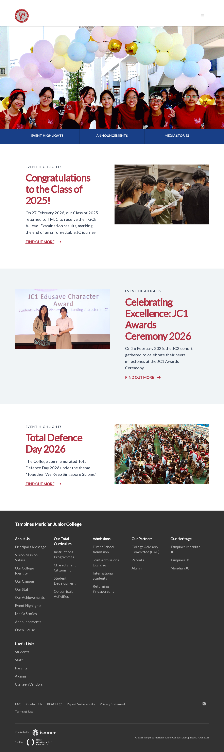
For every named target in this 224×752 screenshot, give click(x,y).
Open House (25, 630)
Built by (36, 742)
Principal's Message (30, 547)
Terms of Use (24, 711)
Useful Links (24, 644)
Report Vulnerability (81, 704)
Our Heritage (181, 538)
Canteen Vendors (29, 684)
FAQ (18, 704)
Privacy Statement (112, 704)
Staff (19, 660)
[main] (112, 268)
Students (22, 652)
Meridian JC (179, 568)
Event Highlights (28, 605)
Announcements (28, 621)
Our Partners (142, 538)
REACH (52, 704)
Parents (138, 560)
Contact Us (34, 704)
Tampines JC (180, 560)
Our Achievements (30, 597)
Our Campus (25, 581)
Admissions (101, 538)
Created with (38, 732)
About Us (22, 538)
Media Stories (26, 613)
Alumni (137, 568)
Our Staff (22, 589)
